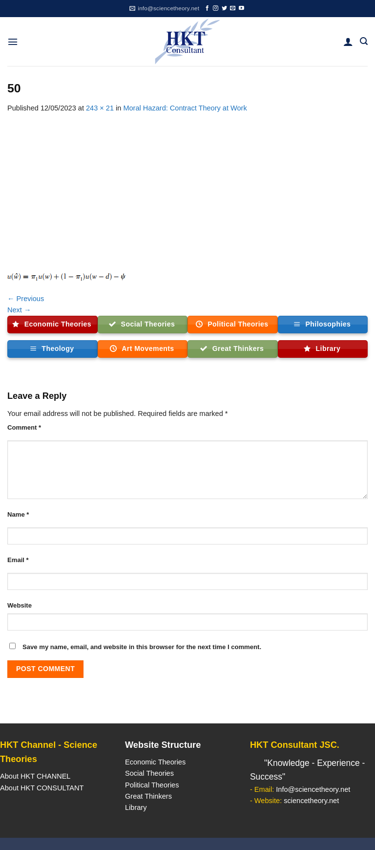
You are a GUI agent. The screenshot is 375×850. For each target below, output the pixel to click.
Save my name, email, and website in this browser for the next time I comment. (141, 647)
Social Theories (149, 773)
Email (18, 560)
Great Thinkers (148, 796)
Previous (25, 299)
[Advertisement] (187, 187)
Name (18, 514)
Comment (24, 427)
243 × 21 (100, 108)
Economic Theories (155, 762)
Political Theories (152, 785)
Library (135, 807)
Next (19, 310)
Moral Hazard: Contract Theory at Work (185, 108)
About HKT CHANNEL (35, 776)
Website (19, 605)
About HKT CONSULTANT (41, 788)
